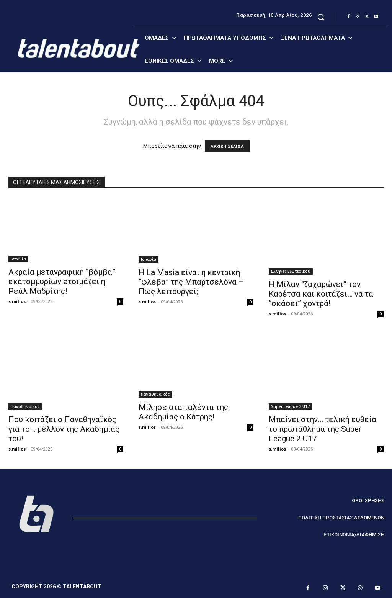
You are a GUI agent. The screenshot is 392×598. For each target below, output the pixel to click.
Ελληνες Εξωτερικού (290, 271)
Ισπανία (18, 259)
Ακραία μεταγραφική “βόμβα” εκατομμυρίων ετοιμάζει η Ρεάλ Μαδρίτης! (61, 281)
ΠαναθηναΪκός (25, 406)
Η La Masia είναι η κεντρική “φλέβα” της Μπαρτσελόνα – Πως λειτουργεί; (191, 282)
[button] (321, 17)
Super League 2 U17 (290, 406)
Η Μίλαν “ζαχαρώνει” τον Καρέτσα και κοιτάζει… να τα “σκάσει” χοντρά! (321, 294)
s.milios (17, 301)
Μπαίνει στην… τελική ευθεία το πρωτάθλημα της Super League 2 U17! (322, 429)
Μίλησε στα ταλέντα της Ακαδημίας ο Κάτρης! (183, 412)
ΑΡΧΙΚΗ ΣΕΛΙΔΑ (227, 146)
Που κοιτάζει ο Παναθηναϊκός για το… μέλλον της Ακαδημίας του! (63, 429)
